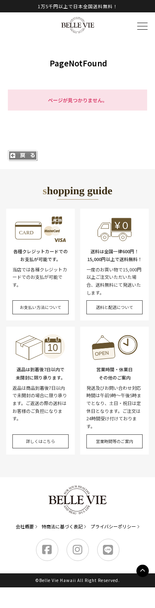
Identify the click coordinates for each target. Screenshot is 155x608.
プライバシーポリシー (113, 526)
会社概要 (25, 526)
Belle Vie (77, 25)
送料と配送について (114, 307)
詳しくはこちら (40, 441)
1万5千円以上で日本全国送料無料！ (78, 6)
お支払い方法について (40, 307)
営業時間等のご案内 (114, 441)
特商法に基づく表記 (62, 526)
